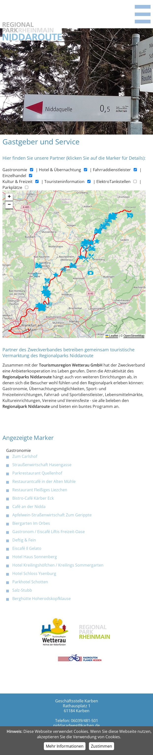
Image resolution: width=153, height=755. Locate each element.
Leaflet (111, 336)
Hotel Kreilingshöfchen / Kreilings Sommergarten (57, 565)
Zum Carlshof (24, 456)
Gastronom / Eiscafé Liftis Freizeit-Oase (48, 531)
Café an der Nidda (29, 506)
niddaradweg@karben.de (76, 725)
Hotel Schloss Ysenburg (34, 573)
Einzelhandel (14, 175)
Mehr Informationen (65, 746)
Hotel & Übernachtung (60, 169)
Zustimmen (101, 746)
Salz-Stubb (22, 590)
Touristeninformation (64, 181)
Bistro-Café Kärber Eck (33, 498)
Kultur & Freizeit (17, 181)
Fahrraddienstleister (112, 169)
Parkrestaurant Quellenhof (37, 473)
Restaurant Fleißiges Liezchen (39, 490)
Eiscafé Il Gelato (26, 548)
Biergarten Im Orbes (31, 523)
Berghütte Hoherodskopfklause (41, 598)
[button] (112, 217)
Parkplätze (12, 187)
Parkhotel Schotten (30, 582)
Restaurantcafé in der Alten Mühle (44, 481)
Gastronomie (14, 169)
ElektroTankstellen (113, 181)
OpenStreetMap (133, 336)
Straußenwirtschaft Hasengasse (41, 464)
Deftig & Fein (24, 540)
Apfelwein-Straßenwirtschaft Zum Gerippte (52, 515)
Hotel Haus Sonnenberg (34, 556)
